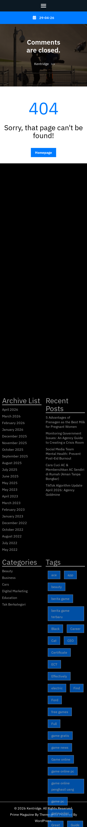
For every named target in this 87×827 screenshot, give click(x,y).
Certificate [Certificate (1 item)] (59, 801)
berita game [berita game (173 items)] (60, 748)
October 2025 (12, 598)
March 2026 (11, 565)
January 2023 (12, 665)
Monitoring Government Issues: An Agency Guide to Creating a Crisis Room (65, 586)
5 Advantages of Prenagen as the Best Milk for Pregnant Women (65, 571)
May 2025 (10, 632)
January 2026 (12, 578)
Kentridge (41, 64)
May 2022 (10, 698)
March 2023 (11, 652)
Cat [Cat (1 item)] (54, 789)
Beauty (7, 720)
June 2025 (10, 625)
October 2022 (12, 678)
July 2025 (9, 618)
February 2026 (13, 572)
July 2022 (9, 692)
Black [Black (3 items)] (55, 778)
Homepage (43, 152)
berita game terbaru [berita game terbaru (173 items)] (60, 762)
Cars (5, 733)
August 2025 (12, 612)
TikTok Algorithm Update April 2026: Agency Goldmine (64, 639)
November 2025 (14, 592)
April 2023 (10, 645)
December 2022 (14, 672)
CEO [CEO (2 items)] (70, 789)
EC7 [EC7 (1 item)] (54, 813)
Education (9, 746)
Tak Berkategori (14, 753)
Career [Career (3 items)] (75, 778)
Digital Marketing (15, 740)
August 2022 (12, 685)
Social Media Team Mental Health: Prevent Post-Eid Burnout (63, 602)
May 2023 (10, 638)
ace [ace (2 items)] (54, 724)
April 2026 (10, 558)
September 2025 (15, 605)
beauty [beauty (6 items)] (56, 736)
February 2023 (13, 658)
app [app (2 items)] (70, 724)
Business (9, 726)
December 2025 (14, 585)
